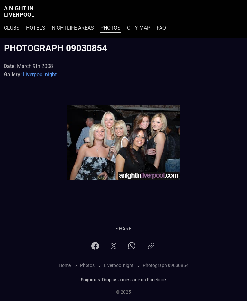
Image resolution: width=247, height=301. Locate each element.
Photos (110, 28)
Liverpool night (40, 74)
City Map (138, 28)
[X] (113, 248)
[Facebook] (95, 248)
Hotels (35, 28)
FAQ (161, 28)
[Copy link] (151, 249)
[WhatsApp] (131, 248)
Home (65, 265)
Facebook (157, 279)
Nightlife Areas (73, 28)
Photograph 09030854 (165, 265)
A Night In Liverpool (19, 11)
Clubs (12, 28)
